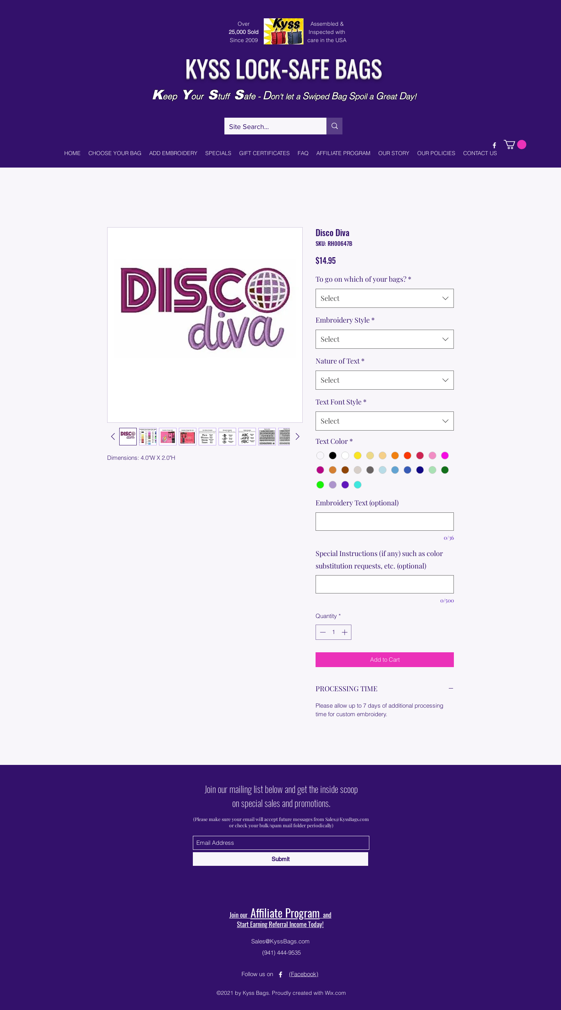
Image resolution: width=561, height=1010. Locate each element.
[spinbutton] (333, 632)
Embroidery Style (345, 320)
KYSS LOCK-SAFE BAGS (283, 67)
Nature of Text (340, 361)
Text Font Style (341, 401)
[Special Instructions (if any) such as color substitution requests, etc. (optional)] (384, 584)
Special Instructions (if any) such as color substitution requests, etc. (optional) (379, 559)
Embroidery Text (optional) (357, 502)
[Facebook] (494, 145)
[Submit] (280, 859)
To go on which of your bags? (363, 279)
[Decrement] (322, 632)
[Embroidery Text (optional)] (384, 521)
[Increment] (345, 632)
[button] (515, 144)
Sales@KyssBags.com (347, 819)
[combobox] (385, 298)
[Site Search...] (269, 127)
